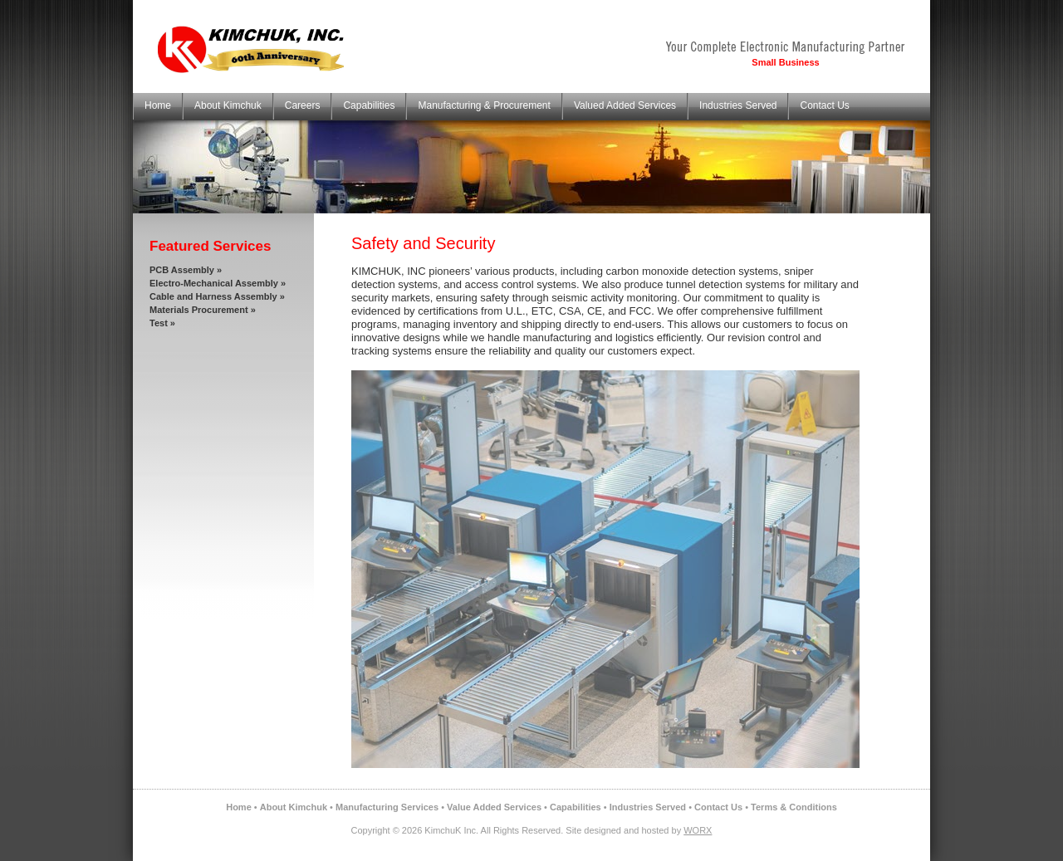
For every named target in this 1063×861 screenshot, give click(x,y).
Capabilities (368, 105)
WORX (697, 830)
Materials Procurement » (202, 310)
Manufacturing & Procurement (484, 105)
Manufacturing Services (387, 807)
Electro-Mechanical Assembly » (217, 283)
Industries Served (737, 105)
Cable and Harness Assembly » (217, 296)
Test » (162, 323)
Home (158, 105)
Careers (303, 105)
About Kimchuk (228, 105)
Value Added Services (494, 807)
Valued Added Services (625, 105)
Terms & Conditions (794, 807)
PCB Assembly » (185, 270)
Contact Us (824, 105)
